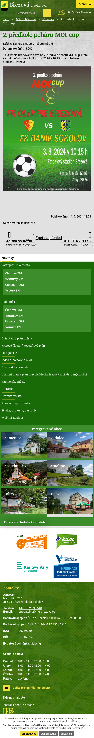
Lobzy (9, 493)
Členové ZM (13, 273)
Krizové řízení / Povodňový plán (23, 345)
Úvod (6, 19)
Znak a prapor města (16, 403)
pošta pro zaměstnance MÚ (31, 687)
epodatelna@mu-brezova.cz (37, 611)
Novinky (48, 19)
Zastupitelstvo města (16, 265)
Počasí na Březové (79, 12)
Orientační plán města (17, 338)
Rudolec (57, 437)
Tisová (56, 493)
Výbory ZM (12, 290)
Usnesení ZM (14, 285)
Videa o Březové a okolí (17, 360)
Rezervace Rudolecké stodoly (25, 522)
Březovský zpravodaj (15, 367)
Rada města (10, 302)
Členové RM (13, 310)
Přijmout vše (29, 733)
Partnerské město (14, 381)
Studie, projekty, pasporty (19, 410)
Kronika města (12, 396)
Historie (7, 389)
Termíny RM (14, 316)
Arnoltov (57, 465)
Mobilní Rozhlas (12, 417)
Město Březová (26, 19)
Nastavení (66, 733)
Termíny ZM (14, 279)
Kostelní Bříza (16, 465)
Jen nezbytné (48, 733)
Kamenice (12, 437)
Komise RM (13, 327)
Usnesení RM (14, 321)
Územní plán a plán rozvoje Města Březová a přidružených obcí (44, 374)
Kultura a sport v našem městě (33, 43)
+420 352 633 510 (30, 608)
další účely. (75, 721)
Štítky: (7, 43)
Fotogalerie (9, 353)
